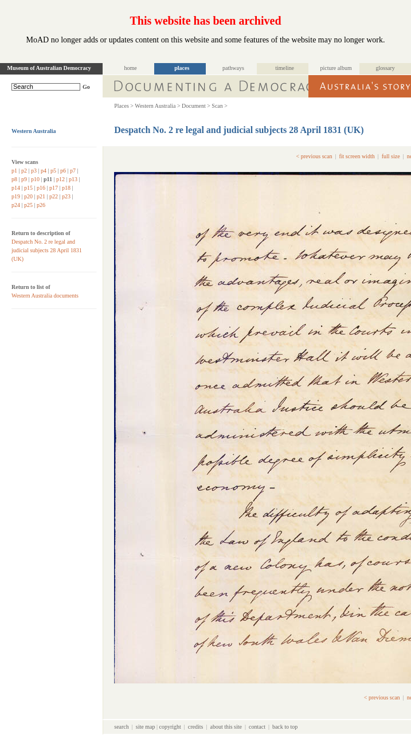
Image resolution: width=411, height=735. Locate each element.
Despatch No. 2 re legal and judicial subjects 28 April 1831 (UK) (46, 250)
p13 (73, 179)
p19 (15, 196)
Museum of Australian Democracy (49, 68)
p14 (15, 188)
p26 (41, 205)
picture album (336, 68)
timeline (284, 68)
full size (391, 156)
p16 (41, 188)
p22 (53, 196)
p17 (53, 188)
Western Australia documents (45, 295)
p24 (15, 205)
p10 (35, 179)
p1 (14, 170)
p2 (24, 170)
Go (86, 87)
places (181, 68)
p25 (28, 205)
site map (145, 727)
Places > (124, 106)
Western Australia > (157, 106)
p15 (28, 188)
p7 (73, 170)
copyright (170, 727)
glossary (385, 68)
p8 (14, 179)
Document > (196, 106)
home (130, 68)
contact (257, 727)
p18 (66, 188)
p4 (43, 170)
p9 (24, 179)
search (121, 727)
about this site (226, 727)
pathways (233, 68)
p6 (63, 170)
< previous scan (314, 156)
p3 (34, 170)
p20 (28, 196)
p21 (41, 196)
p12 (60, 179)
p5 (53, 170)
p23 (66, 196)
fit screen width (356, 156)
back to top (285, 727)
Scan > (220, 106)
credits (195, 727)
